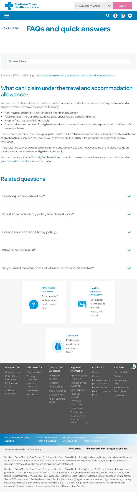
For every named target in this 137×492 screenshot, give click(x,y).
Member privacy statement (78, 384)
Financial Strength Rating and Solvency (106, 448)
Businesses (33, 390)
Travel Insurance (57, 390)
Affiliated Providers (10, 392)
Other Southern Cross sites (57, 369)
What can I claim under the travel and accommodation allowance (75, 75)
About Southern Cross (57, 400)
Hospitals (54, 382)
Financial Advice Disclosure (78, 377)
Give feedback (121, 395)
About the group (92, 440)
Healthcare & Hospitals (75, 437)
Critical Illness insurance (12, 377)
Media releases (121, 387)
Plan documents (101, 387)
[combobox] (65, 61)
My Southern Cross (88, 6)
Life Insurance (56, 394)
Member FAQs (121, 372)
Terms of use (74, 448)
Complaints (76, 408)
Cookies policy (78, 389)
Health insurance (48, 437)
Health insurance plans (101, 393)
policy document (17, 161)
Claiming (28, 75)
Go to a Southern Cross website (17, 439)
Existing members (32, 377)
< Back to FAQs (11, 28)
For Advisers (33, 394)
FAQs (16, 75)
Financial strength (75, 395)
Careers (96, 376)
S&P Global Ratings (72, 482)
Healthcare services (54, 377)
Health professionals (34, 385)
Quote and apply (14, 372)
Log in (122, 6)
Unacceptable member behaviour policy (79, 419)
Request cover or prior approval (101, 382)
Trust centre (76, 412)
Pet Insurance (56, 386)
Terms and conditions (76, 402)
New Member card (120, 382)
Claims (95, 372)
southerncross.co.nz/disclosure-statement (50, 463)
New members (34, 372)
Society (5, 75)
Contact (118, 376)
